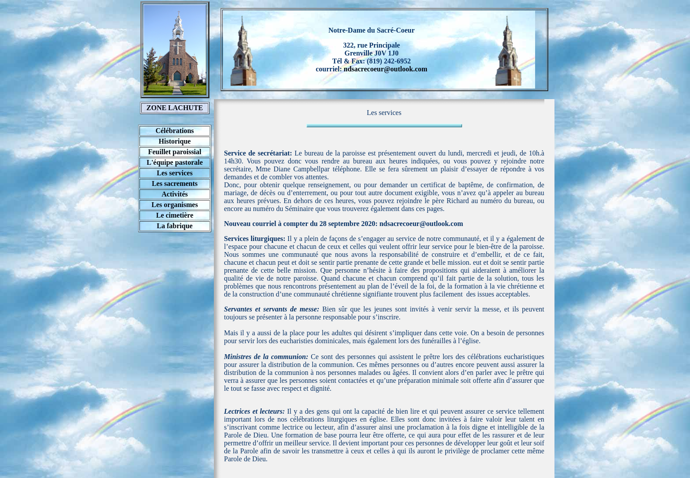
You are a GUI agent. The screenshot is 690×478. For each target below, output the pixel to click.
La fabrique (174, 226)
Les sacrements (175, 183)
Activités (174, 194)
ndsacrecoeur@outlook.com (385, 69)
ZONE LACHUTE (175, 107)
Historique (175, 141)
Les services (174, 173)
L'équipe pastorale (175, 162)
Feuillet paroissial (174, 152)
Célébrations (174, 130)
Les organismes (174, 204)
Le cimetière (175, 215)
